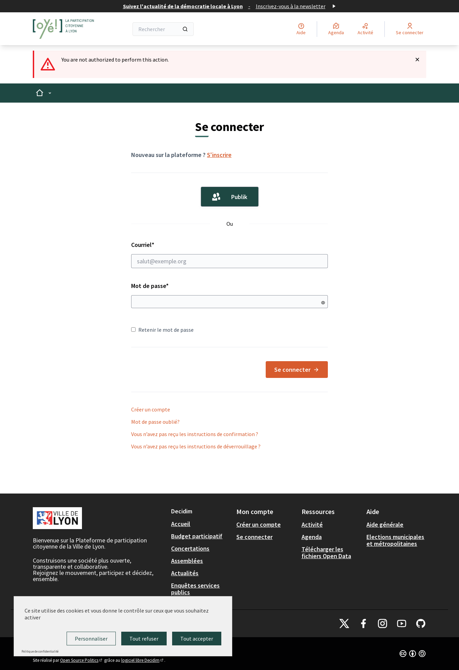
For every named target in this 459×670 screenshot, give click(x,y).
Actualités (184, 573)
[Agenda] (336, 29)
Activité (312, 524)
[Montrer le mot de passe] (323, 303)
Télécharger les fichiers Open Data (326, 552)
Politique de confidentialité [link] (40, 651)
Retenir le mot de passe (162, 329)
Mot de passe (150, 286)
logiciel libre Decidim (142, 660)
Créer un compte (150, 409)
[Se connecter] (409, 29)
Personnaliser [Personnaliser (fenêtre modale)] (91, 638)
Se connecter (296, 369)
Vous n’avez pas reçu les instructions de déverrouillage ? (196, 446)
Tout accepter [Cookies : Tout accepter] (196, 638)
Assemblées (187, 561)
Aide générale (384, 524)
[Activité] (365, 29)
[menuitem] (201, 524)
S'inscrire (219, 155)
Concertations (190, 548)
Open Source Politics (81, 660)
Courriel (229, 254)
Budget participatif (196, 536)
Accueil (180, 524)
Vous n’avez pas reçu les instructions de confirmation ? (194, 434)
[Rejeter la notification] (417, 59)
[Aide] (301, 29)
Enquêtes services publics (195, 588)
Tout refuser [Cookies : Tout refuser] (143, 638)
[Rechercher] (163, 29)
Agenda (312, 537)
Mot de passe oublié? (155, 421)
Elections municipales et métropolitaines (395, 540)
